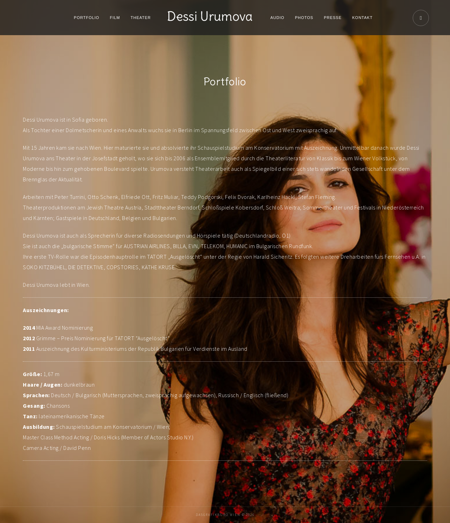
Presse (333, 17)
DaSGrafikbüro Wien (218, 515)
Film (115, 17)
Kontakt (362, 17)
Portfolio (86, 17)
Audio (277, 17)
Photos (304, 17)
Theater (141, 17)
